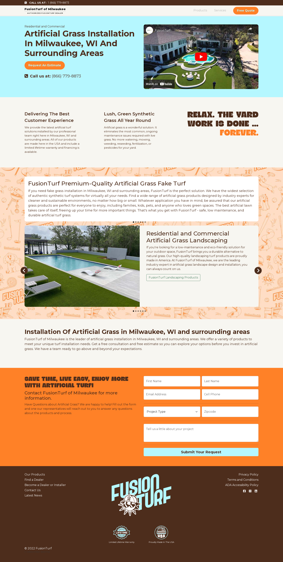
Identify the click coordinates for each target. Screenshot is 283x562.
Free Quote (246, 10)
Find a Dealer (34, 479)
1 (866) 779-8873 (47, 2)
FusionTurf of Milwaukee (45, 9)
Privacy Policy (248, 474)
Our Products (35, 474)
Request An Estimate (44, 65)
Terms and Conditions (242, 479)
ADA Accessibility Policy (241, 485)
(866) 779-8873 (53, 76)
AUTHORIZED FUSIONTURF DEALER (45, 13)
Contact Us (32, 490)
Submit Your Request (201, 452)
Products (200, 10)
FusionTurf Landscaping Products (173, 277)
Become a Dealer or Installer (45, 485)
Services (220, 10)
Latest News (33, 495)
